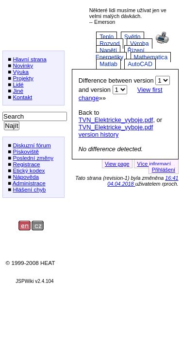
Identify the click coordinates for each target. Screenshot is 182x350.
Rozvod (109, 43)
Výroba (139, 43)
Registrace (26, 164)
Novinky (23, 65)
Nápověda (26, 177)
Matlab (108, 64)
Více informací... (156, 164)
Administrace (29, 183)
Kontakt (22, 97)
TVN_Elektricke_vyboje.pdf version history (116, 130)
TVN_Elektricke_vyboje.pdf (116, 119)
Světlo (132, 37)
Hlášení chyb (29, 189)
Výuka (21, 72)
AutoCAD (140, 64)
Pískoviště (26, 151)
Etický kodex (29, 170)
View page (117, 164)
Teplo (106, 37)
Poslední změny (33, 158)
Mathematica (151, 57)
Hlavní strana (29, 59)
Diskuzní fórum (31, 145)
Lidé (18, 84)
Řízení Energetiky (120, 54)
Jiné (18, 91)
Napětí (108, 50)
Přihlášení (163, 170)
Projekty (23, 78)
